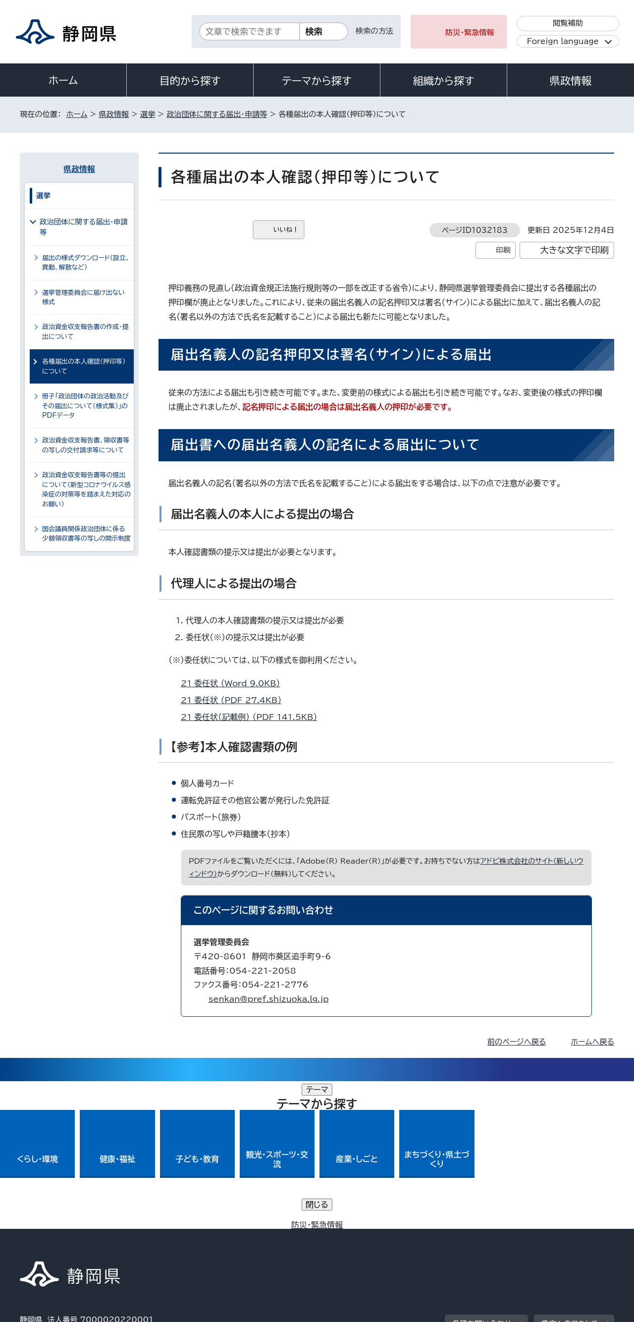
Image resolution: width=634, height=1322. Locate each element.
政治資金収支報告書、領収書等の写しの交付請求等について (85, 445)
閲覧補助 (568, 23)
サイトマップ (567, 1237)
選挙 (147, 114)
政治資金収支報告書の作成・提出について (85, 331)
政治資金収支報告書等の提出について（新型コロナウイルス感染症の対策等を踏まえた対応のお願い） (86, 489)
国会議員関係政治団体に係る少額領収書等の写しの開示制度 (86, 534)
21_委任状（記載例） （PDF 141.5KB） (253, 717)
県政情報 (570, 80)
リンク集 (498, 1237)
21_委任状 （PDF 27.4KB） (235, 700)
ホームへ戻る (592, 1042)
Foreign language (563, 41)
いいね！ (286, 229)
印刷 (503, 250)
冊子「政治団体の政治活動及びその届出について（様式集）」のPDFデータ (85, 406)
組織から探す (444, 80)
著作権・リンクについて (66, 1237)
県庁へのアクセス (569, 1176)
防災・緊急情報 (469, 32)
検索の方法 (374, 31)
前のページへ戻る (516, 1042)
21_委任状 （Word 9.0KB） (235, 683)
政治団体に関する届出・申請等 (216, 114)
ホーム (63, 80)
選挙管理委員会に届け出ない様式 (83, 297)
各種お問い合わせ (482, 1176)
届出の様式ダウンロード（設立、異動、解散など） (86, 263)
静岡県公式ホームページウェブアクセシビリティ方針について (349, 1237)
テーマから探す (317, 80)
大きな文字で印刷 (574, 250)
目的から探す (190, 80)
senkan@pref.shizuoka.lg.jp (269, 999)
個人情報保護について (177, 1237)
